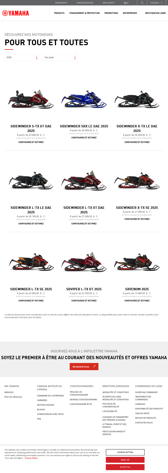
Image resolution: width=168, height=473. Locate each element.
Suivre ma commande (146, 392)
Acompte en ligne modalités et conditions (115, 398)
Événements (61, 2)
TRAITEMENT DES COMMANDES (143, 398)
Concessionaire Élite (81, 404)
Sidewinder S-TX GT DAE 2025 (31, 128)
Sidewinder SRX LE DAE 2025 (84, 126)
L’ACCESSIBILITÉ (109, 411)
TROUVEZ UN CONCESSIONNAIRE (79, 393)
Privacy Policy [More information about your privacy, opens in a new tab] (31, 458)
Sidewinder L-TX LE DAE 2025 (31, 209)
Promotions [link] (111, 12)
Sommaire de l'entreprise (50, 395)
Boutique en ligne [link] (155, 12)
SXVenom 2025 (137, 288)
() (125, 2)
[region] (84, 459)
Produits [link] (59, 12)
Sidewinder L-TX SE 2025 (31, 288)
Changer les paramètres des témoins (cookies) (115, 418)
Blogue (41, 409)
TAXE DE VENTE (142, 413)
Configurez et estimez (31, 142)
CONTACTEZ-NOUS (144, 422)
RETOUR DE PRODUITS (145, 418)
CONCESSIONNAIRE (85, 2)
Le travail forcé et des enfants (114, 425)
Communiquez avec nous (50, 414)
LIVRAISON (140, 404)
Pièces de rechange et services (113, 433)
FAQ (39, 418)
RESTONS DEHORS (45, 405)
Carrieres (42, 400)
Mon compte (108, 2)
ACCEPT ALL (125, 467)
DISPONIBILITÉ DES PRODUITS (149, 408)
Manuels (9, 392)
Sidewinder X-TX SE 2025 (137, 207)
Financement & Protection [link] (84, 12)
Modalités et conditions (115, 392)
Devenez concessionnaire (83, 399)
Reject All (125, 459)
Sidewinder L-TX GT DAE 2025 (84, 209)
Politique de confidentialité (110, 405)
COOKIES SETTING (125, 452)
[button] (142, 2)
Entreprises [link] (130, 12)
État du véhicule (13, 397)
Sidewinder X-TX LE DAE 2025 (137, 128)
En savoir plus (81, 366)
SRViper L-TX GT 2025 (84, 288)
